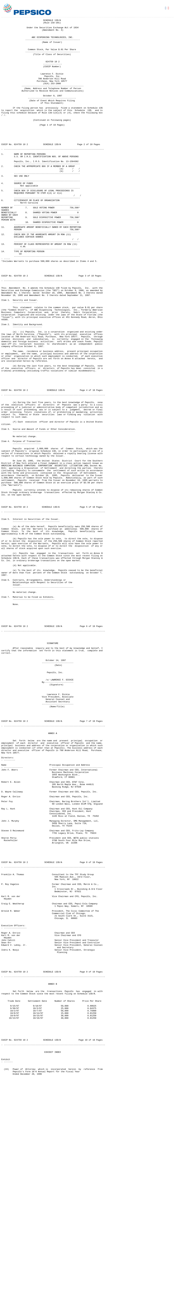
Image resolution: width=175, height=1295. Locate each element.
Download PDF (169, 8)
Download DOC (166, 8)
